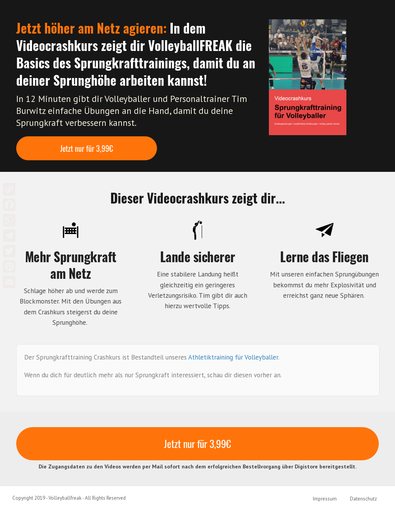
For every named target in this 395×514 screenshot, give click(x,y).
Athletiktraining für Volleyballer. (234, 357)
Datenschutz (363, 498)
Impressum (325, 498)
